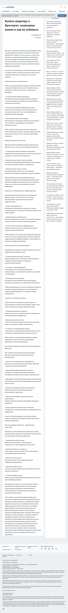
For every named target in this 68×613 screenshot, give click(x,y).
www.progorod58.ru (14, 560)
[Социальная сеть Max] (56, 548)
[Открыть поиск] (61, 7)
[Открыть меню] (3, 7)
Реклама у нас (52, 11)
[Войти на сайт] (65, 7)
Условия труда (19, 555)
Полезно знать (18, 549)
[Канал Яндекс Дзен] (53, 548)
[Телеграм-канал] (49, 548)
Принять (62, 15)
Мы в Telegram (42, 11)
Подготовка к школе (6, 549)
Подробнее (10, 599)
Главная (30, 555)
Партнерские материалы (28, 11)
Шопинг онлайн (5, 546)
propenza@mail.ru (22, 564)
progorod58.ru (24, 575)
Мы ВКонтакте (6, 11)
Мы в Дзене (16, 11)
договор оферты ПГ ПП (7, 594)
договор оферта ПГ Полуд (7, 593)
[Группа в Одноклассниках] (45, 548)
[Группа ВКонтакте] (42, 548)
